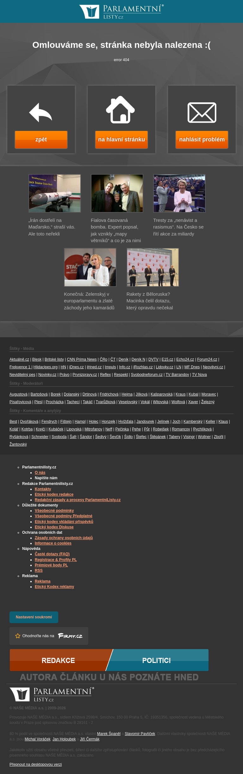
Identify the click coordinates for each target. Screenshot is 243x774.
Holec (93, 421)
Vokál (145, 402)
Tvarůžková (105, 402)
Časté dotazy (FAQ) (52, 554)
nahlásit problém (202, 139)
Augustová (18, 394)
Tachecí (73, 402)
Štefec (141, 437)
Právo (64, 374)
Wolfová (178, 402)
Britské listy (54, 359)
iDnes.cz (76, 367)
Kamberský (193, 421)
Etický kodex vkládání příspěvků (64, 521)
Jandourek (145, 421)
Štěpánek (158, 437)
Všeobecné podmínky (54, 510)
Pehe (136, 429)
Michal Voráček (37, 739)
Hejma (127, 394)
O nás (40, 472)
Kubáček (55, 429)
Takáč (88, 402)
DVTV (153, 359)
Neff (108, 429)
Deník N (138, 359)
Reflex (105, 374)
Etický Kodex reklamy (54, 586)
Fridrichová (109, 394)
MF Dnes (192, 367)
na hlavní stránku (121, 139)
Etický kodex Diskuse (54, 527)
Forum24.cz (207, 359)
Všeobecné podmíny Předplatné (63, 516)
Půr (147, 429)
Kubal (193, 394)
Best (13, 421)
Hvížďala (125, 421)
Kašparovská (161, 394)
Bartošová (39, 394)
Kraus (180, 394)
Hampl (80, 421)
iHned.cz (94, 367)
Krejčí (41, 429)
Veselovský (127, 402)
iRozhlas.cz (143, 367)
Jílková (141, 394)
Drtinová (90, 394)
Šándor (86, 437)
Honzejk (108, 421)
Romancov (181, 429)
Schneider (39, 437)
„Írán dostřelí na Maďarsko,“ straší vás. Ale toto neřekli (51, 226)
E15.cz (167, 359)
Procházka (55, 402)
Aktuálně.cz (19, 359)
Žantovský (18, 444)
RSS (39, 570)
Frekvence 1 (20, 367)
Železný (208, 402)
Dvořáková (29, 421)
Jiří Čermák (89, 739)
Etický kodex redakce (54, 494)
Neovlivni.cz (213, 367)
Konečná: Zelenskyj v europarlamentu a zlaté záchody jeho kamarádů (89, 300)
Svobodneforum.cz (147, 374)
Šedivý (101, 437)
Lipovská (73, 429)
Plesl (38, 402)
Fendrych (49, 421)
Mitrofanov (93, 429)
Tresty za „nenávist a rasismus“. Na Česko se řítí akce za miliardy (178, 226)
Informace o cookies (53, 543)
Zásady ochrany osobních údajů (64, 538)
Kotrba (27, 429)
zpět (41, 139)
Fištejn (66, 421)
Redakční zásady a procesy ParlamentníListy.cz (78, 500)
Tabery (174, 437)
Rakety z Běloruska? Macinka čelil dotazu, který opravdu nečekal (150, 300)
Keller (210, 421)
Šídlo (128, 437)
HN (63, 367)
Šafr (73, 437)
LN (179, 367)
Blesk (36, 359)
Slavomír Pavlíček (140, 734)
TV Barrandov (177, 374)
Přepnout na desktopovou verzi (35, 764)
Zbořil (218, 437)
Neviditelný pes (22, 374)
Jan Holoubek (64, 739)
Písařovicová (20, 402)
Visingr (189, 437)
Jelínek (163, 421)
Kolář (13, 429)
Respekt (121, 374)
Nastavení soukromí (34, 617)
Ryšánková (18, 437)
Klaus (223, 421)
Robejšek (161, 429)
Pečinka (122, 429)
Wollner (204, 437)
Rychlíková (202, 429)
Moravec (209, 394)
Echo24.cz (185, 359)
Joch (176, 421)
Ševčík (115, 437)
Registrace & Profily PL (56, 560)
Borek (55, 394)
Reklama (42, 581)
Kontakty (43, 489)
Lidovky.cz (164, 367)
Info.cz (124, 367)
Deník (123, 359)
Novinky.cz (47, 374)
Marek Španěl (109, 734)
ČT (112, 359)
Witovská (160, 402)
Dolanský (71, 394)
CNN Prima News (82, 359)
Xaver (193, 402)
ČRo (103, 359)
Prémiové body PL (51, 565)
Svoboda (59, 437)
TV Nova (199, 374)
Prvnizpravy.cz (84, 374)
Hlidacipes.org (46, 367)
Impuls (110, 367)
